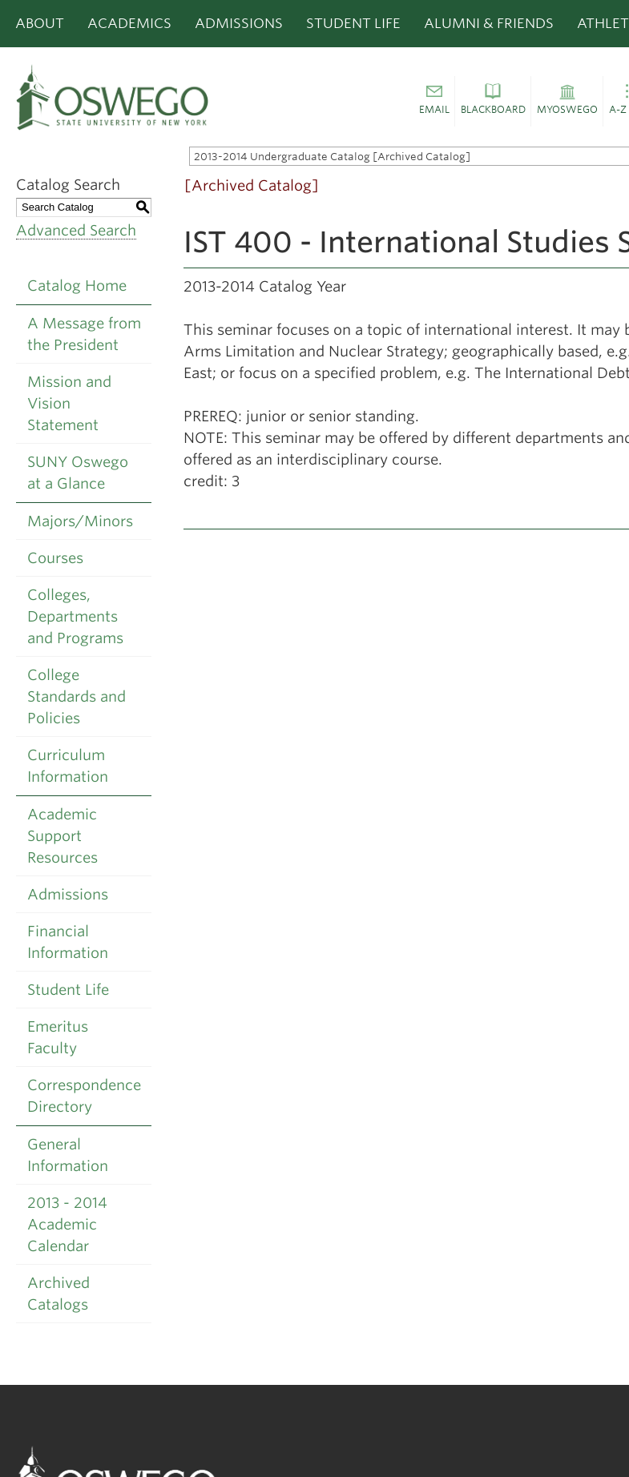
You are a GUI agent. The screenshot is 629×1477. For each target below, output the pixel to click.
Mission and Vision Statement (69, 403)
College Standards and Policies (76, 696)
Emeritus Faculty (57, 1037)
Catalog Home (77, 285)
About (39, 23)
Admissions (239, 23)
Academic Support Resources (62, 836)
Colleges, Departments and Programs (75, 616)
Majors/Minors (80, 521)
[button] (433, 101)
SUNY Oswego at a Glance (77, 472)
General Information (67, 1155)
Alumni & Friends (489, 23)
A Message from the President (84, 334)
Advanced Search (76, 230)
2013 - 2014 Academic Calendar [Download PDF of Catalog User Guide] (67, 1224)
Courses (55, 557)
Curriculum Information (67, 766)
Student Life (353, 23)
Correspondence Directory (84, 1096)
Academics (129, 23)
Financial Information (67, 942)
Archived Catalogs (58, 1293)
